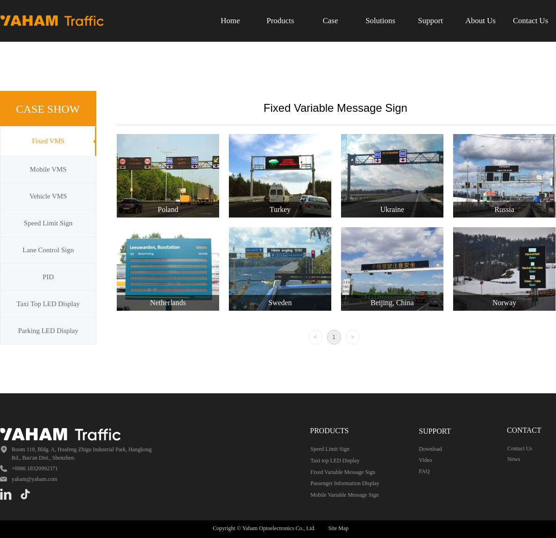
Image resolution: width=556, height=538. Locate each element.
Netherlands (168, 303)
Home (230, 20)
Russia (504, 209)
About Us (480, 20)
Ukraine (392, 209)
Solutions (380, 20)
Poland (168, 209)
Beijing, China (392, 303)
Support (430, 20)
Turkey (280, 209)
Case (330, 20)
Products (280, 20)
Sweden (280, 303)
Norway (505, 303)
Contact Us (530, 20)
